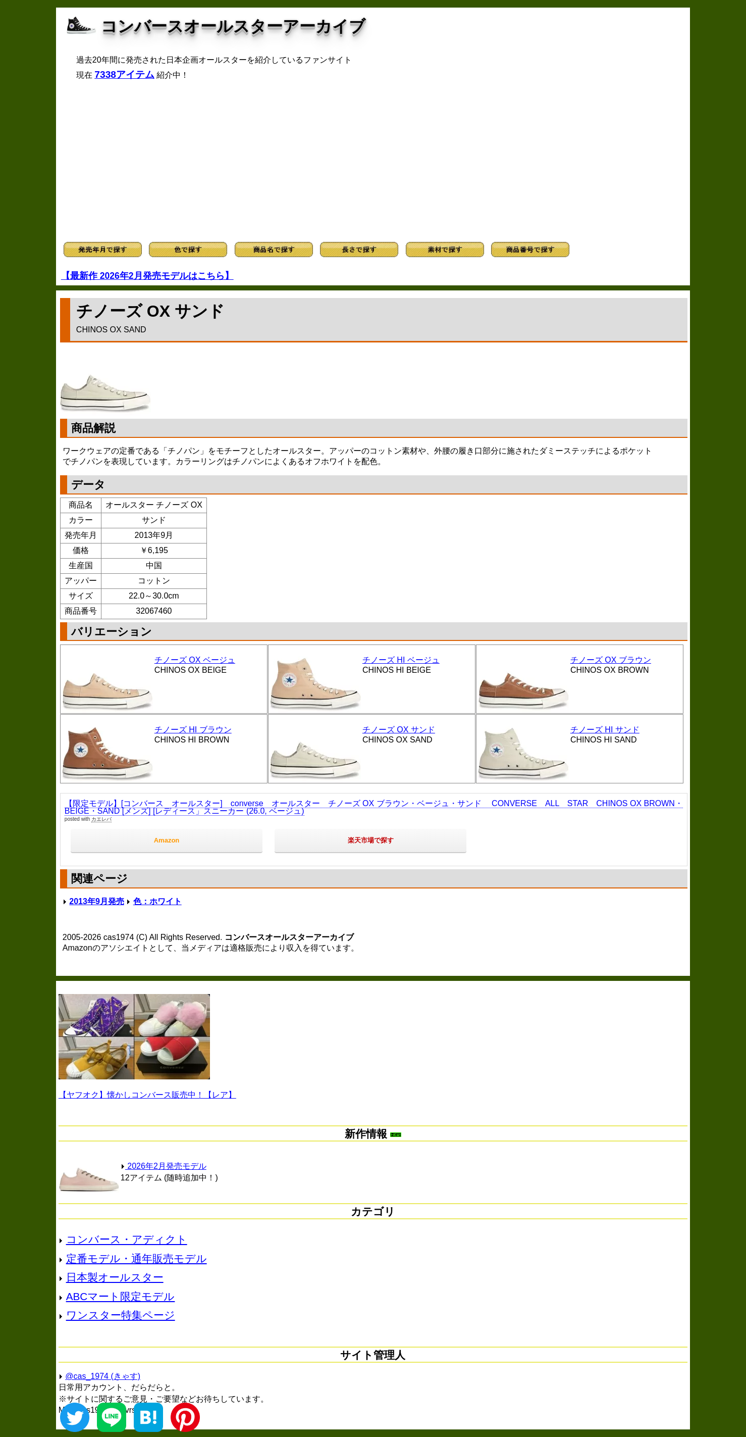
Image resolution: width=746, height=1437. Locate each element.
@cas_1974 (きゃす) (102, 1376)
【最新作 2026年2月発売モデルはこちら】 (147, 276)
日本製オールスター (115, 1277)
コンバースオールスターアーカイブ (233, 26)
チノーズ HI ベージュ (401, 660)
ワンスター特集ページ (120, 1315)
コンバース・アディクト (126, 1239)
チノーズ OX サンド (398, 729)
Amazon (167, 840)
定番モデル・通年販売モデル (136, 1258)
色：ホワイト (157, 901)
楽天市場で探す (371, 840)
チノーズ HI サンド (605, 729)
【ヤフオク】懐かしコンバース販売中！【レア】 (147, 1095)
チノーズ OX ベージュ (194, 660)
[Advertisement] (373, 161)
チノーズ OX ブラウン (610, 660)
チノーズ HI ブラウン (193, 729)
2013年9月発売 (96, 901)
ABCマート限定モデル (120, 1296)
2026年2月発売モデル (163, 1166)
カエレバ (101, 819)
